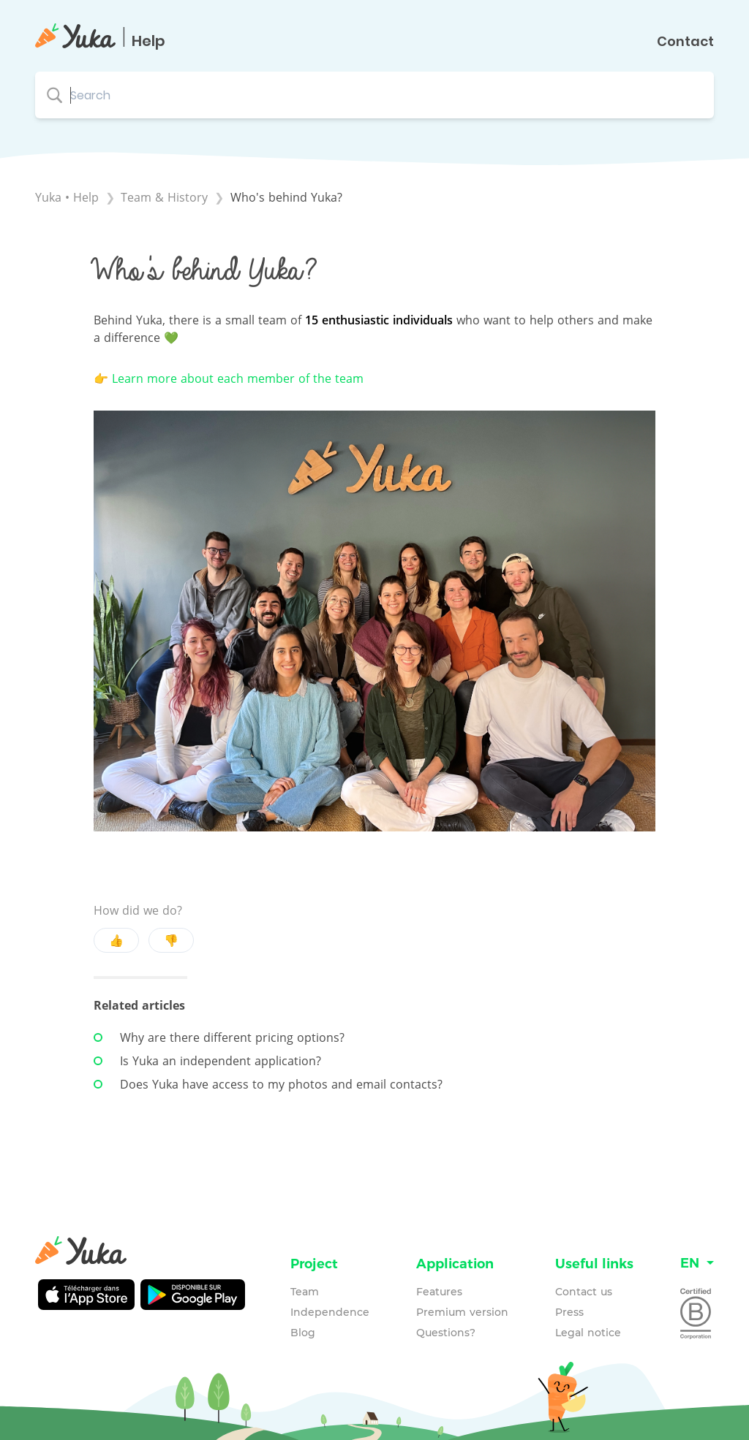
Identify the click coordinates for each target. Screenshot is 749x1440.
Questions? (445, 1332)
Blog (302, 1332)
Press (569, 1312)
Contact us (583, 1291)
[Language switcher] (697, 1263)
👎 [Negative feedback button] (171, 940)
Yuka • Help (67, 197)
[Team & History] (166, 197)
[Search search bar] (374, 95)
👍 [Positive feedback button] (116, 940)
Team (304, 1291)
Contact (685, 41)
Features (439, 1291)
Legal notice (588, 1332)
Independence (329, 1312)
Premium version (462, 1312)
